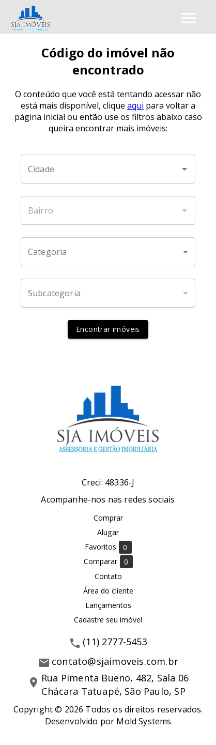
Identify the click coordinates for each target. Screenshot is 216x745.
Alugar (108, 532)
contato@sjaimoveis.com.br (115, 661)
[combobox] (108, 169)
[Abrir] (184, 169)
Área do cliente (108, 591)
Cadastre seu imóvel (108, 620)
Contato (108, 576)
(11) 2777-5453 (115, 641)
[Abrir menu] (188, 18)
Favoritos (108, 547)
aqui (135, 105)
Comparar (108, 561)
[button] (108, 251)
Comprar (108, 518)
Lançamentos (108, 605)
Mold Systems (143, 721)
